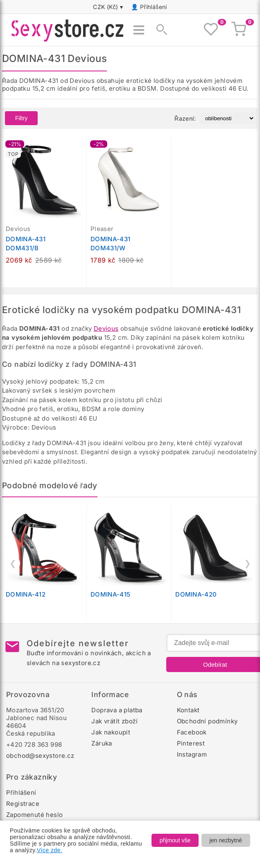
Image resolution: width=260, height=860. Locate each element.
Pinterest (191, 743)
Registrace (22, 803)
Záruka (101, 743)
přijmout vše (175, 840)
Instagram (192, 754)
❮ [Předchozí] (12, 563)
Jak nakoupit (110, 732)
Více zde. (49, 850)
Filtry (21, 118)
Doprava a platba (116, 710)
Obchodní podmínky (207, 721)
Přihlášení (153, 6)
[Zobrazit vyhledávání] (159, 30)
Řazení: (185, 118)
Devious (106, 328)
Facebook (192, 732)
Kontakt (188, 710)
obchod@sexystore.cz (40, 755)
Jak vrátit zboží (114, 721)
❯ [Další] (247, 563)
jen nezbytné (226, 840)
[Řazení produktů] (227, 118)
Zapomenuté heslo (34, 815)
